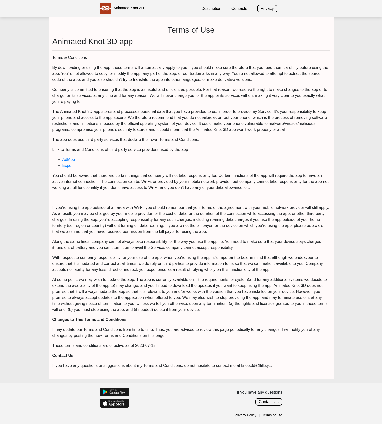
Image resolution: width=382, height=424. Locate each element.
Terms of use (272, 415)
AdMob (68, 159)
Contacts (239, 8)
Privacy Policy (245, 415)
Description (211, 8)
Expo (66, 165)
